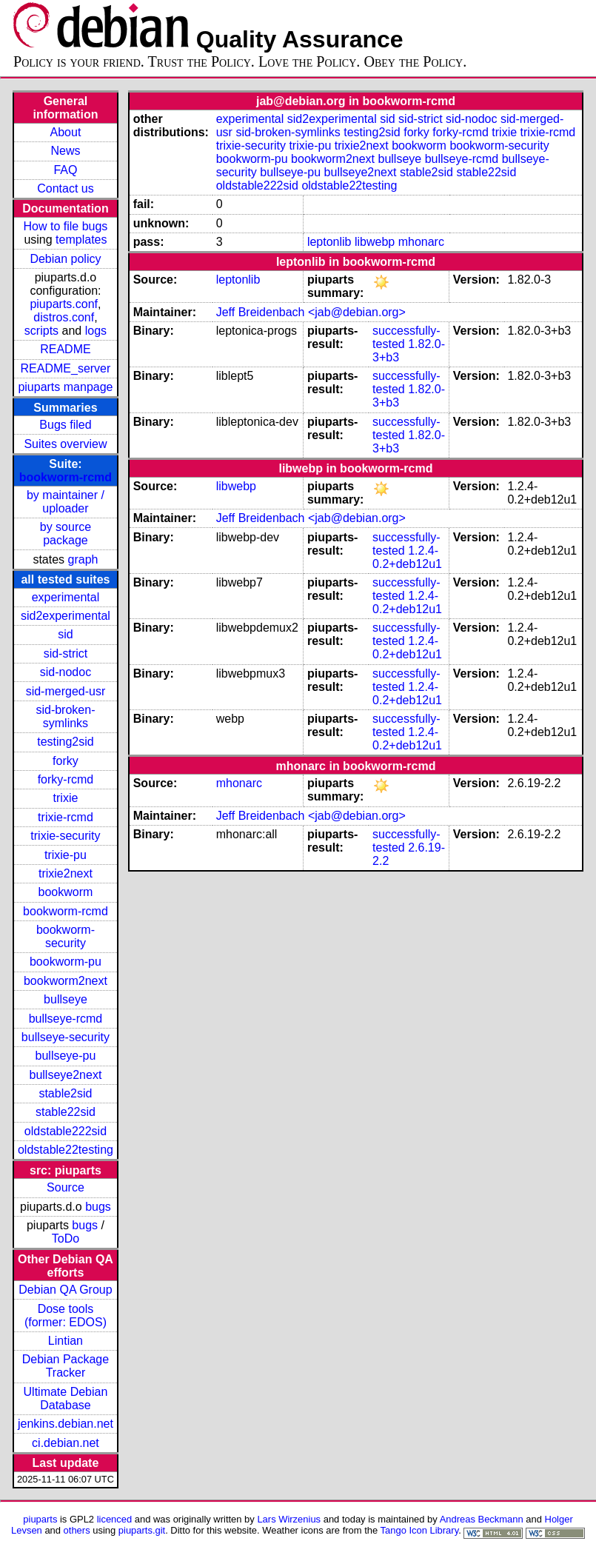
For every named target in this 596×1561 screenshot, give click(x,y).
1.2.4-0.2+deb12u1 (407, 557)
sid (65, 634)
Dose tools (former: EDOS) (65, 1315)
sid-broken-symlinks (65, 716)
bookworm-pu (65, 961)
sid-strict (66, 653)
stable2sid (65, 1093)
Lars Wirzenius (289, 1519)
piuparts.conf (64, 304)
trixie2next (65, 873)
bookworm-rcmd (65, 477)
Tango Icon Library (420, 1530)
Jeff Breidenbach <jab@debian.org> (311, 312)
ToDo (65, 1238)
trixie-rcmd (65, 817)
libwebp (375, 241)
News (65, 150)
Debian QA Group (65, 1289)
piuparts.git (141, 1530)
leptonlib (329, 241)
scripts (41, 330)
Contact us (65, 188)
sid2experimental (65, 615)
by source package (65, 533)
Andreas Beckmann (481, 1519)
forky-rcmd (66, 779)
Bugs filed (65, 424)
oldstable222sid (65, 1131)
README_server (66, 368)
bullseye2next (66, 1075)
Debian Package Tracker (65, 1366)
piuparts (40, 1519)
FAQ (65, 170)
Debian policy (65, 259)
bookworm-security (65, 936)
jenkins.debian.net (65, 1423)
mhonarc (421, 241)
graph (83, 559)
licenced (115, 1519)
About (65, 132)
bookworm (65, 892)
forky (65, 761)
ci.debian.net (65, 1443)
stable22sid (66, 1112)
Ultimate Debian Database (66, 1398)
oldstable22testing (65, 1149)
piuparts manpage (65, 387)
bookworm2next (65, 981)
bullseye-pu (66, 1055)
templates (81, 239)
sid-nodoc (65, 672)
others (77, 1530)
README (65, 349)
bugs (98, 1206)
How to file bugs (66, 226)
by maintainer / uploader (65, 502)
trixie (65, 798)
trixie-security (65, 835)
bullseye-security (65, 1037)
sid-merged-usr (66, 691)
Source (65, 1187)
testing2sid (65, 741)
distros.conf (63, 317)
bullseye (65, 999)
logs (96, 330)
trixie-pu (65, 855)
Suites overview (65, 444)
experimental (66, 597)
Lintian (65, 1340)
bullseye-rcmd (66, 1018)
